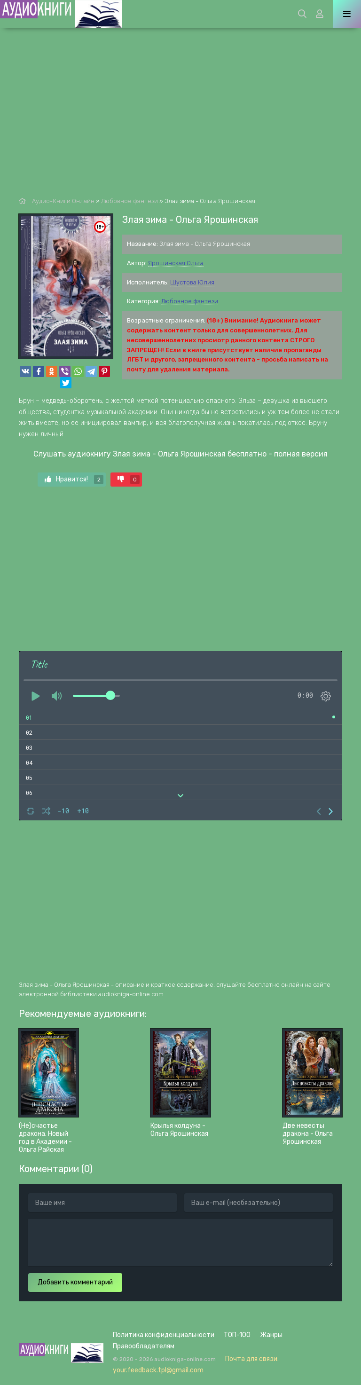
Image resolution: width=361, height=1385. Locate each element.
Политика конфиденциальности (163, 1335)
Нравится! (74, 479)
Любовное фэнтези (189, 301)
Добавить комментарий (75, 1282)
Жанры (271, 1335)
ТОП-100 (237, 1335)
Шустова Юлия (192, 282)
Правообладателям (143, 1346)
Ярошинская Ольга (176, 263)
